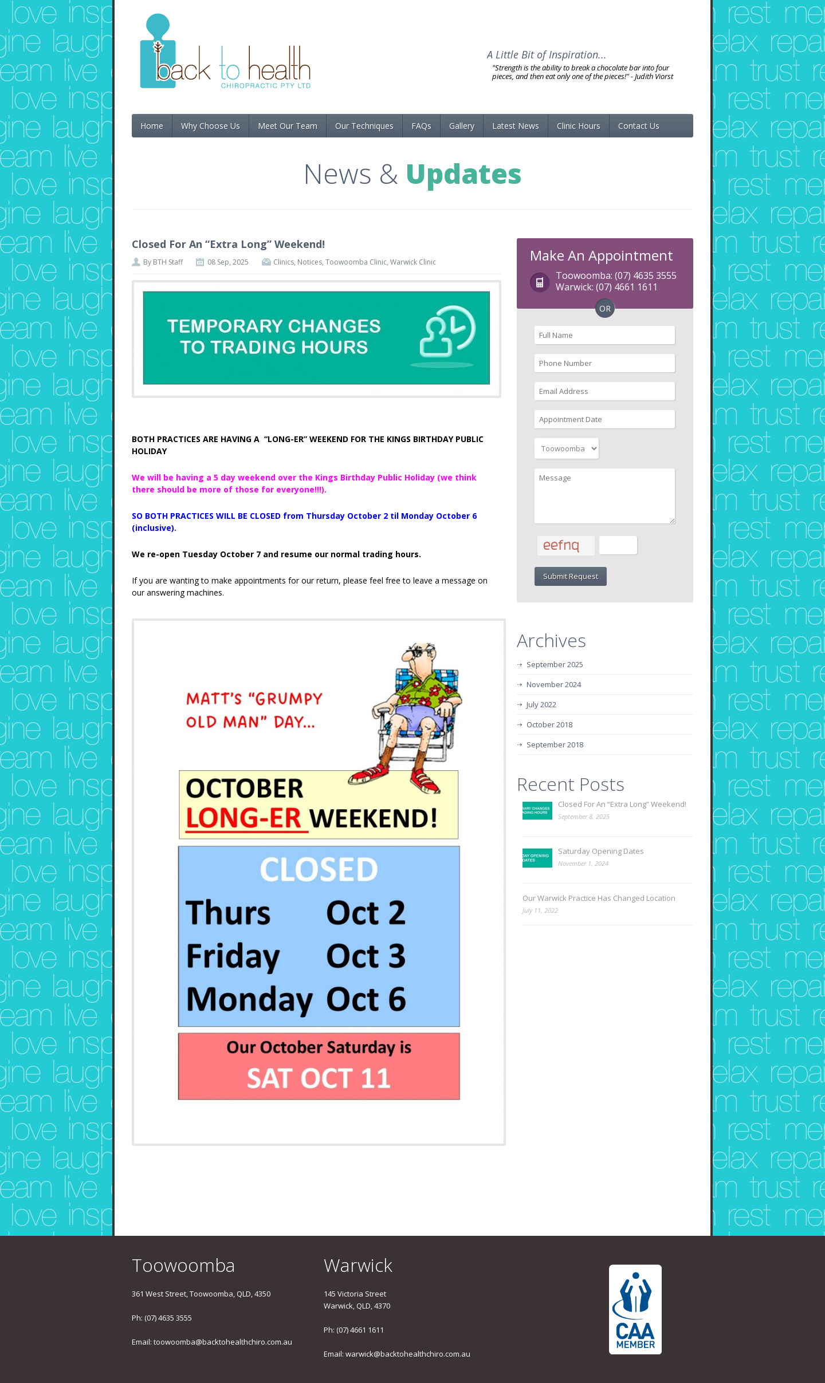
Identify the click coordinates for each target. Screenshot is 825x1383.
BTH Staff (168, 262)
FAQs (421, 125)
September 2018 (555, 744)
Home (151, 125)
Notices (309, 262)
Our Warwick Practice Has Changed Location (598, 898)
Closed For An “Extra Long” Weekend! (228, 244)
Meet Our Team (287, 125)
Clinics (283, 262)
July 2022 (541, 704)
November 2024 (554, 684)
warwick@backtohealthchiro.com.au (407, 1354)
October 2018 (549, 724)
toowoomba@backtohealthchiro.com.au (223, 1342)
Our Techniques (364, 125)
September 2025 (555, 664)
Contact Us (638, 125)
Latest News (515, 125)
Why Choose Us (210, 125)
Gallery (461, 125)
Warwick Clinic (413, 262)
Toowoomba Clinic (356, 262)
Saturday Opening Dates (601, 851)
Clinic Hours (578, 125)
